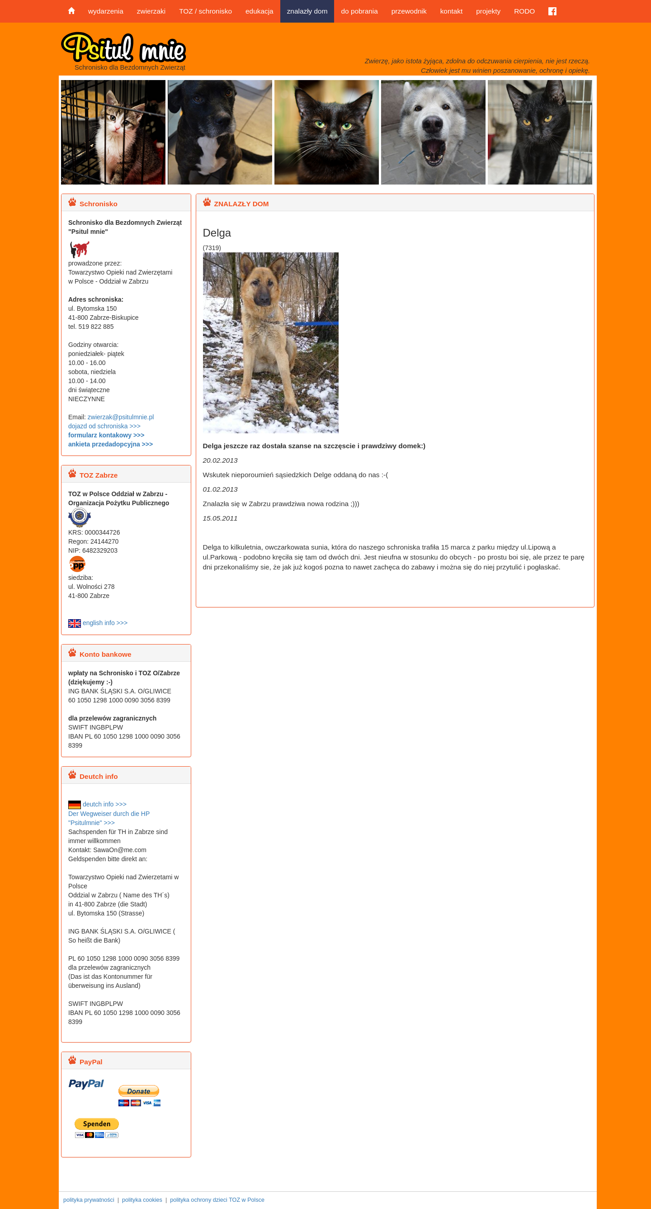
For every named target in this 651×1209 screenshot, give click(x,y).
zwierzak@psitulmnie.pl (121, 417)
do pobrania (359, 11)
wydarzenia (105, 11)
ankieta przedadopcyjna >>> (110, 444)
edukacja (259, 11)
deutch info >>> (97, 804)
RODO (524, 11)
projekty (488, 11)
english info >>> (97, 622)
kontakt (451, 11)
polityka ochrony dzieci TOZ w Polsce (217, 1200)
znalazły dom (307, 11)
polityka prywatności (88, 1200)
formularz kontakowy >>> (106, 435)
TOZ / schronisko (205, 11)
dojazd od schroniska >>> (104, 426)
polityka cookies (142, 1200)
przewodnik (409, 11)
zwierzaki (151, 11)
